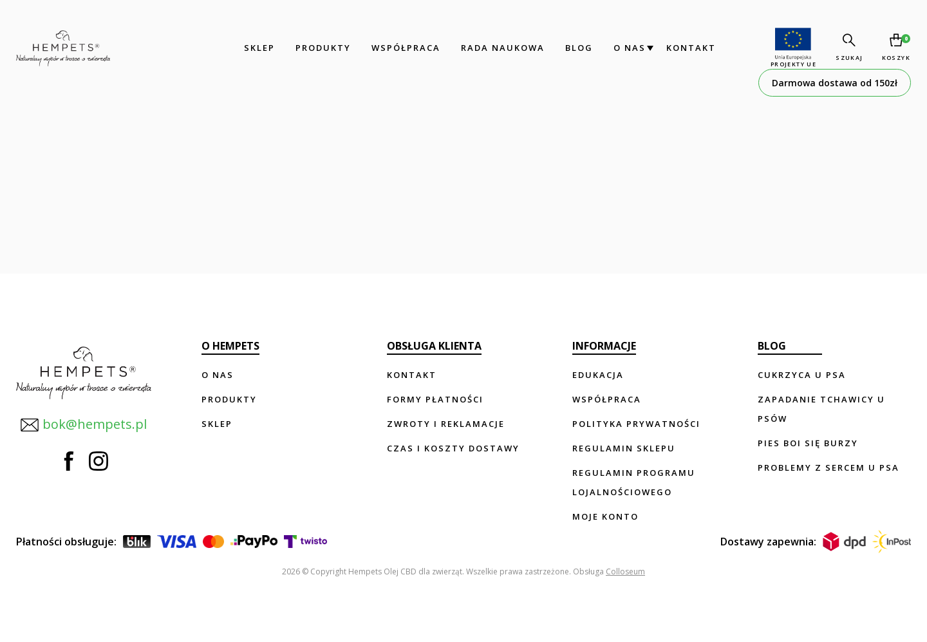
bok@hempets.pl (83, 423)
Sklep (258, 47)
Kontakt (690, 47)
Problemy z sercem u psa (828, 467)
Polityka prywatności (636, 424)
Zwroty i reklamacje (446, 424)
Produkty (322, 47)
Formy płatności (435, 399)
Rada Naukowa (501, 47)
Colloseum (625, 571)
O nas (628, 47)
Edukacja (598, 375)
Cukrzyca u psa (802, 375)
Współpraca (404, 47)
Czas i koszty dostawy (453, 448)
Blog (578, 47)
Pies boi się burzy (808, 443)
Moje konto (605, 516)
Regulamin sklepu (623, 448)
